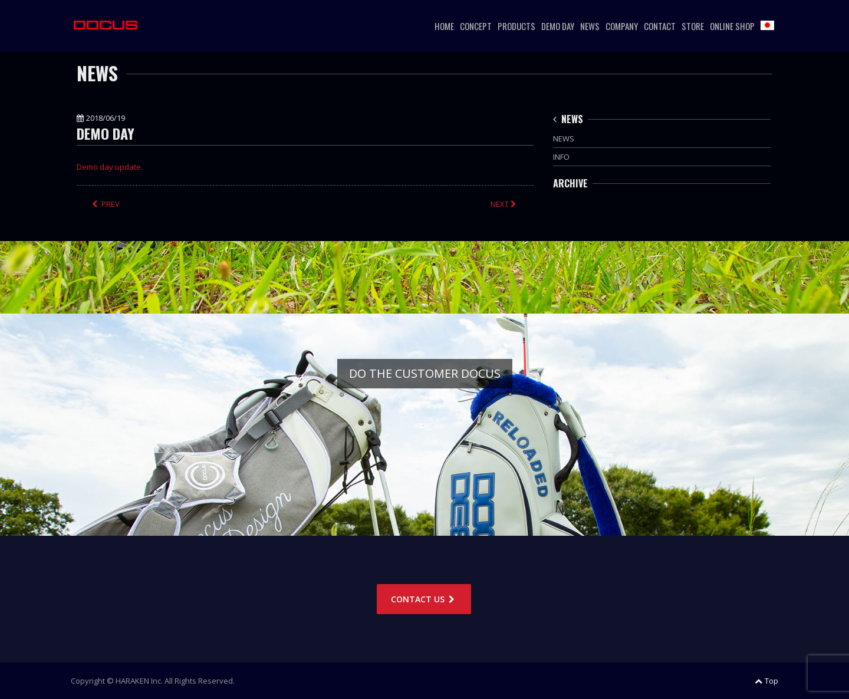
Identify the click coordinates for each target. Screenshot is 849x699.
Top (766, 680)
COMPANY (622, 26)
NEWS (590, 26)
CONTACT (660, 26)
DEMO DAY (557, 26)
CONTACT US (424, 599)
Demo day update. (110, 166)
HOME (444, 26)
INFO (561, 156)
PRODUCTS (516, 26)
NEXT (504, 204)
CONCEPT (476, 26)
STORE (693, 26)
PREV (106, 204)
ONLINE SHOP (732, 26)
